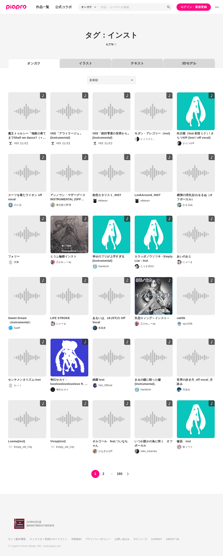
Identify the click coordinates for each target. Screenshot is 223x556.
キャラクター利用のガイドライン (48, 539)
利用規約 (76, 539)
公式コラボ (63, 7)
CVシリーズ (140, 539)
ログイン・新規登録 (194, 7)
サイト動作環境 (17, 539)
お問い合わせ (122, 539)
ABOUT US (172, 539)
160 (120, 474)
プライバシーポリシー (98, 539)
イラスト (85, 63)
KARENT (156, 539)
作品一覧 (42, 7)
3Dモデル (189, 63)
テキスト (137, 63)
